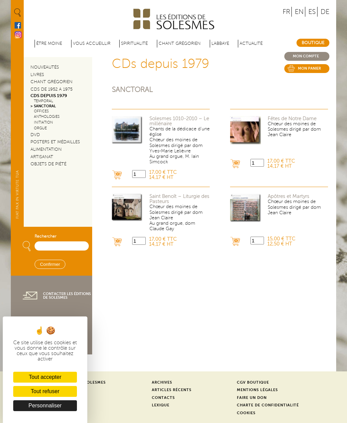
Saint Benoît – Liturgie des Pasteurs (179, 199)
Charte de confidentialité (268, 405)
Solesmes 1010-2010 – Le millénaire (179, 121)
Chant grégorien (180, 43)
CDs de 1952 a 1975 (51, 89)
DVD (35, 134)
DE (325, 11)
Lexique (160, 405)
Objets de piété (48, 164)
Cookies (246, 413)
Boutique (313, 42)
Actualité (251, 43)
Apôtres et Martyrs (288, 196)
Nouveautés (44, 67)
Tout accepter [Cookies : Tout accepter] (45, 377)
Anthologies (47, 116)
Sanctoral (132, 90)
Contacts (163, 398)
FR (286, 11)
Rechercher (45, 236)
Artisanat (41, 156)
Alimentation (46, 149)
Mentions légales (257, 390)
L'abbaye (220, 43)
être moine (49, 43)
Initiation (43, 122)
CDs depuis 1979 (48, 95)
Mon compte (306, 56)
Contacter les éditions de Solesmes (67, 296)
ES (312, 11)
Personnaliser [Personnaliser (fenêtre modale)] (45, 405)
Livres (37, 74)
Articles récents (171, 390)
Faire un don (252, 398)
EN (299, 11)
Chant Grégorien (51, 81)
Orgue (40, 128)
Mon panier (309, 68)
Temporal (43, 101)
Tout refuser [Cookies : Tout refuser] (45, 391)
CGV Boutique (253, 382)
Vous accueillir (91, 43)
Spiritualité (134, 43)
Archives (162, 382)
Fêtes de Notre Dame (292, 118)
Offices (41, 111)
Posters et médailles (55, 142)
